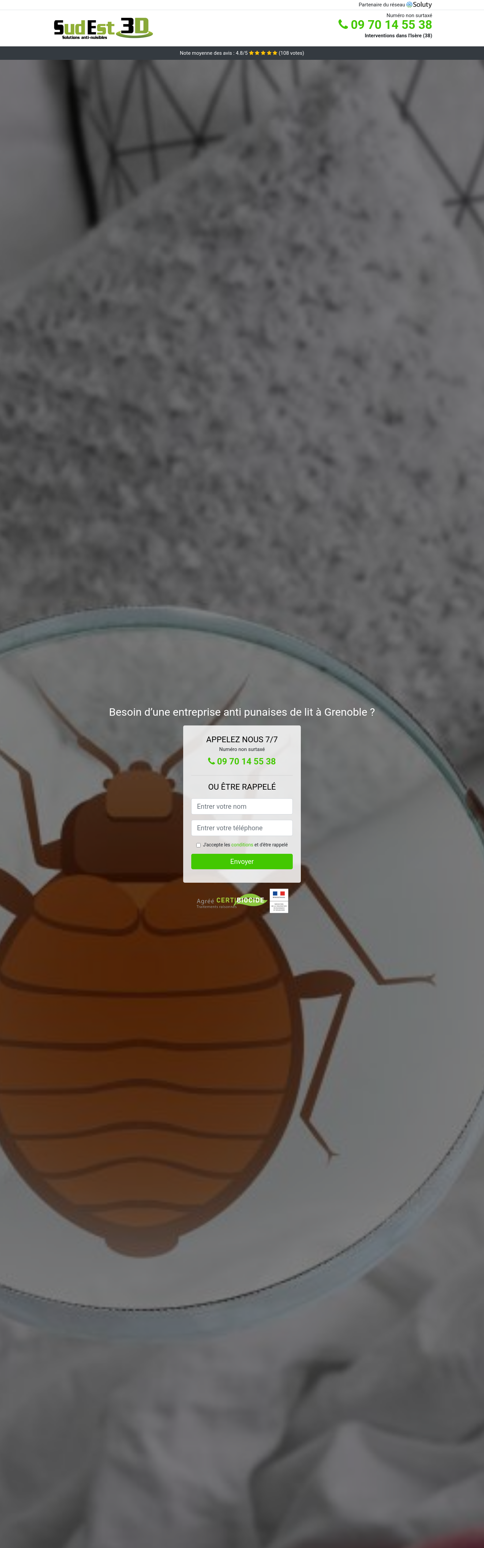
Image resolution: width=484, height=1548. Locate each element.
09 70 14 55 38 (385, 25)
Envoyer (242, 861)
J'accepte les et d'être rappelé (245, 844)
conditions (242, 844)
